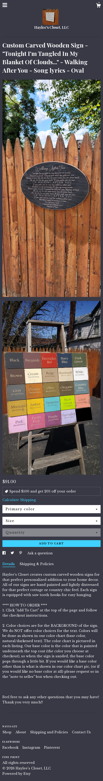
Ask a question (40, 553)
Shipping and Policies (49, 732)
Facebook (10, 747)
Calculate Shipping (19, 500)
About (21, 732)
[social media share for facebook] (4, 553)
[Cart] (98, 6)
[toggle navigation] (4, 5)
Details (8, 564)
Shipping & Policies (36, 564)
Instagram (31, 747)
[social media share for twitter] (13, 553)
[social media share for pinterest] (21, 553)
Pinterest (52, 747)
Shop (7, 732)
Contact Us (81, 732)
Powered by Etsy (16, 774)
